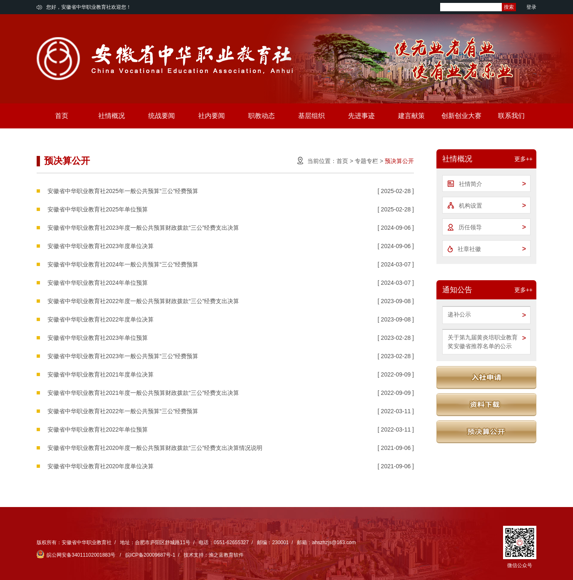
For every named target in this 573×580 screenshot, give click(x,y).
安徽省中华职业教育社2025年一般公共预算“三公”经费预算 (122, 191)
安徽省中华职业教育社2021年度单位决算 (100, 374)
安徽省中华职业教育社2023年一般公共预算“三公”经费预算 (122, 356)
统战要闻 (161, 115)
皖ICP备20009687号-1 (150, 555)
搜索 (509, 7)
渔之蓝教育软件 (226, 555)
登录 (531, 7)
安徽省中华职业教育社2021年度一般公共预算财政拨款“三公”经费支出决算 (143, 392)
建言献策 (411, 115)
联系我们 (511, 115)
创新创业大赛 (461, 115)
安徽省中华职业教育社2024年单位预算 (97, 282)
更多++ (523, 159)
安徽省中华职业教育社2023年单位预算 (97, 337)
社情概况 (111, 115)
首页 (61, 115)
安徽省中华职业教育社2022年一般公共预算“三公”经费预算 (122, 411)
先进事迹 (361, 115)
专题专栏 (366, 161)
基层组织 (311, 115)
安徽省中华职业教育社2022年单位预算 (97, 429)
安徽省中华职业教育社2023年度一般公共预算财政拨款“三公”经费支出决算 (143, 227)
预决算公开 (399, 161)
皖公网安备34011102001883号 (77, 555)
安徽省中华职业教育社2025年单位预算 (97, 209)
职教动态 (261, 115)
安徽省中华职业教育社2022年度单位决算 (100, 319)
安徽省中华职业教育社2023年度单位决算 (100, 246)
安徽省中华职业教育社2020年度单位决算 (100, 466)
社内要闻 (211, 115)
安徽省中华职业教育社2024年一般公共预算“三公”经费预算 (122, 264)
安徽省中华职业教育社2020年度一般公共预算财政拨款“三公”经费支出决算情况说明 (154, 447)
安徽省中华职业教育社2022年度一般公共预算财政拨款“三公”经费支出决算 (143, 301)
